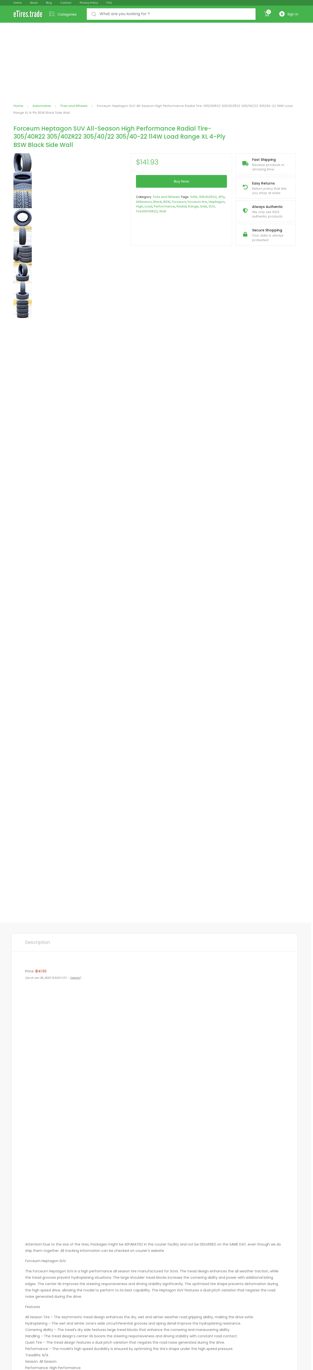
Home (17, 3)
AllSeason (144, 201)
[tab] (37, 942)
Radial (182, 206)
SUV (212, 206)
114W (193, 197)
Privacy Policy (89, 3)
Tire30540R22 (147, 211)
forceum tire (197, 201)
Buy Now (181, 181)
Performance (164, 206)
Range (193, 206)
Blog (49, 3)
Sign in (288, 14)
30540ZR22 (208, 197)
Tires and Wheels (74, 105)
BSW (166, 201)
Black (157, 201)
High (139, 206)
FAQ (109, 3)
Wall (162, 211)
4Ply (221, 197)
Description (37, 942)
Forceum (179, 201)
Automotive (42, 105)
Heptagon (217, 201)
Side (203, 206)
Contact (65, 3)
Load (148, 206)
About (34, 3)
